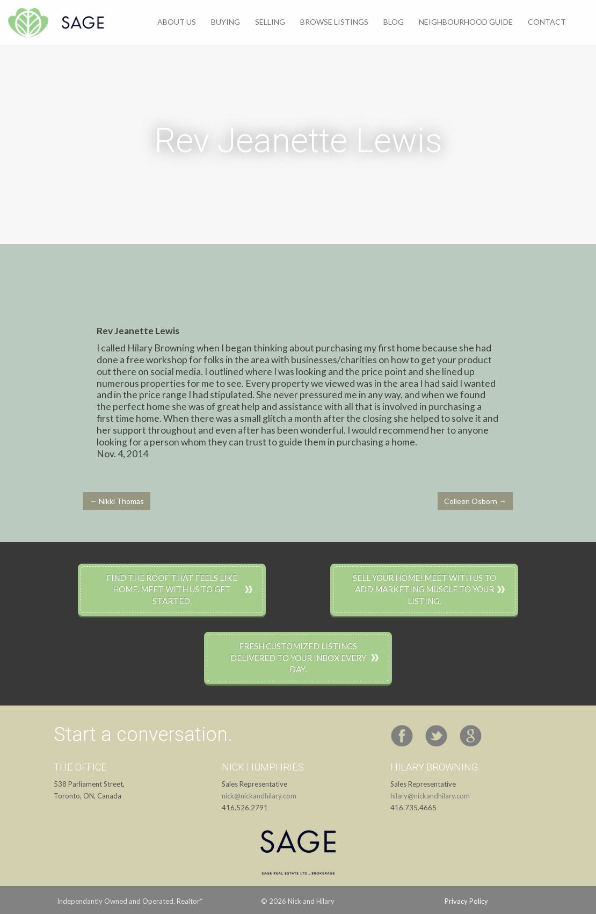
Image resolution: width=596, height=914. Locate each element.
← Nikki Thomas (117, 501)
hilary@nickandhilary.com (430, 795)
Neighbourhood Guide (466, 21)
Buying (225, 21)
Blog (393, 21)
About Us (176, 21)
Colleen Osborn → (475, 501)
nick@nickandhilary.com (259, 795)
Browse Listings (334, 21)
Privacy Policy (466, 901)
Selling (270, 21)
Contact (547, 21)
